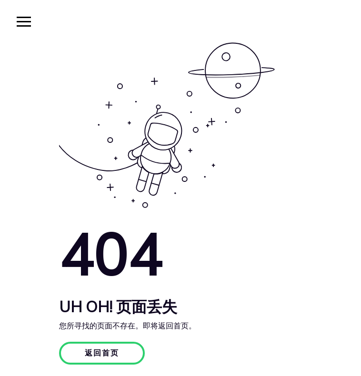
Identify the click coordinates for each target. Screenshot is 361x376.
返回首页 (102, 353)
